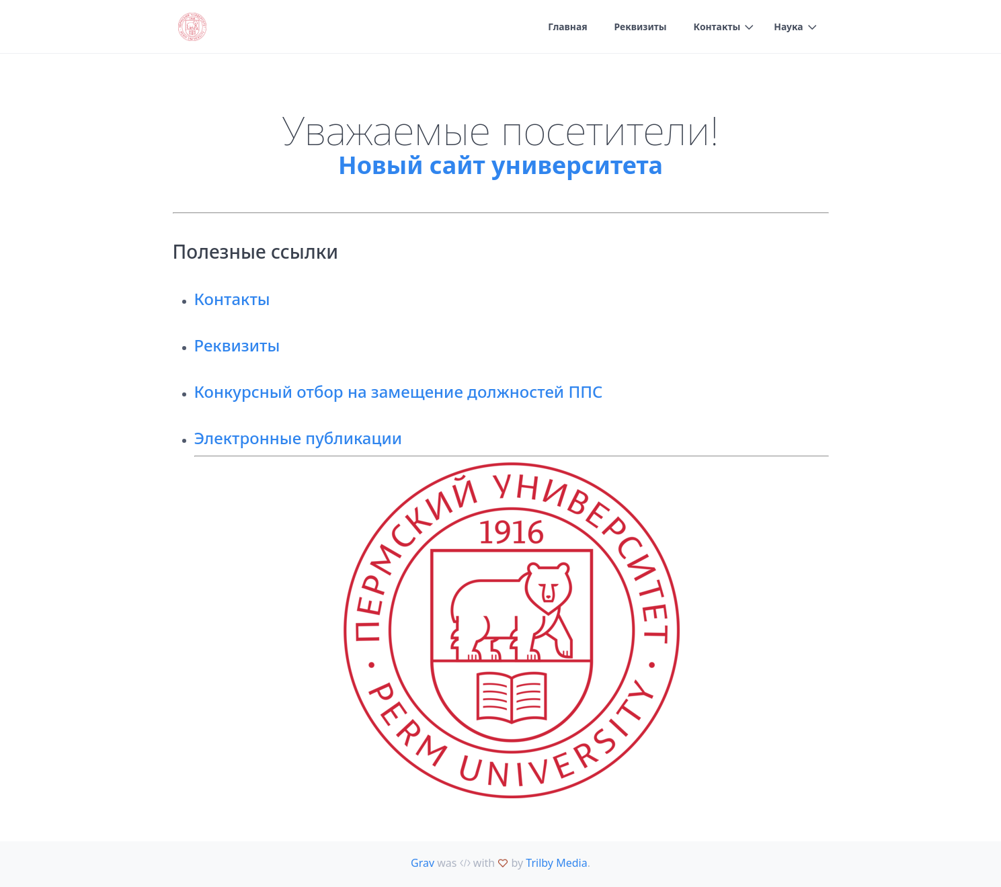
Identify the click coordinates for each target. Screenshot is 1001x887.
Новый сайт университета (500, 165)
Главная (566, 27)
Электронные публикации (298, 438)
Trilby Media (556, 862)
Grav (422, 862)
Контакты (715, 27)
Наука (788, 27)
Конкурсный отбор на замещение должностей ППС (398, 391)
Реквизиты (639, 27)
